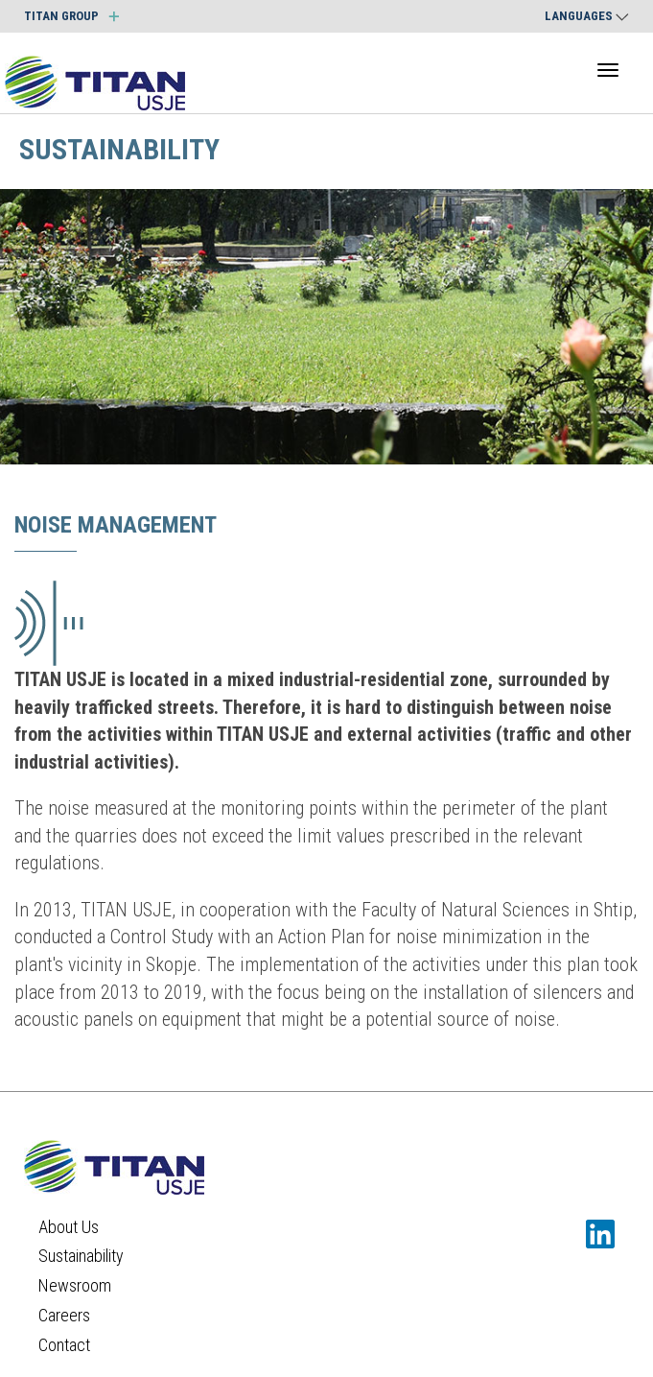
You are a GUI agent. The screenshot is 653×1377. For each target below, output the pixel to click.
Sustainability (81, 1256)
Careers (64, 1315)
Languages (587, 16)
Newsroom (74, 1285)
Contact (64, 1345)
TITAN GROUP (71, 16)
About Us (68, 1227)
